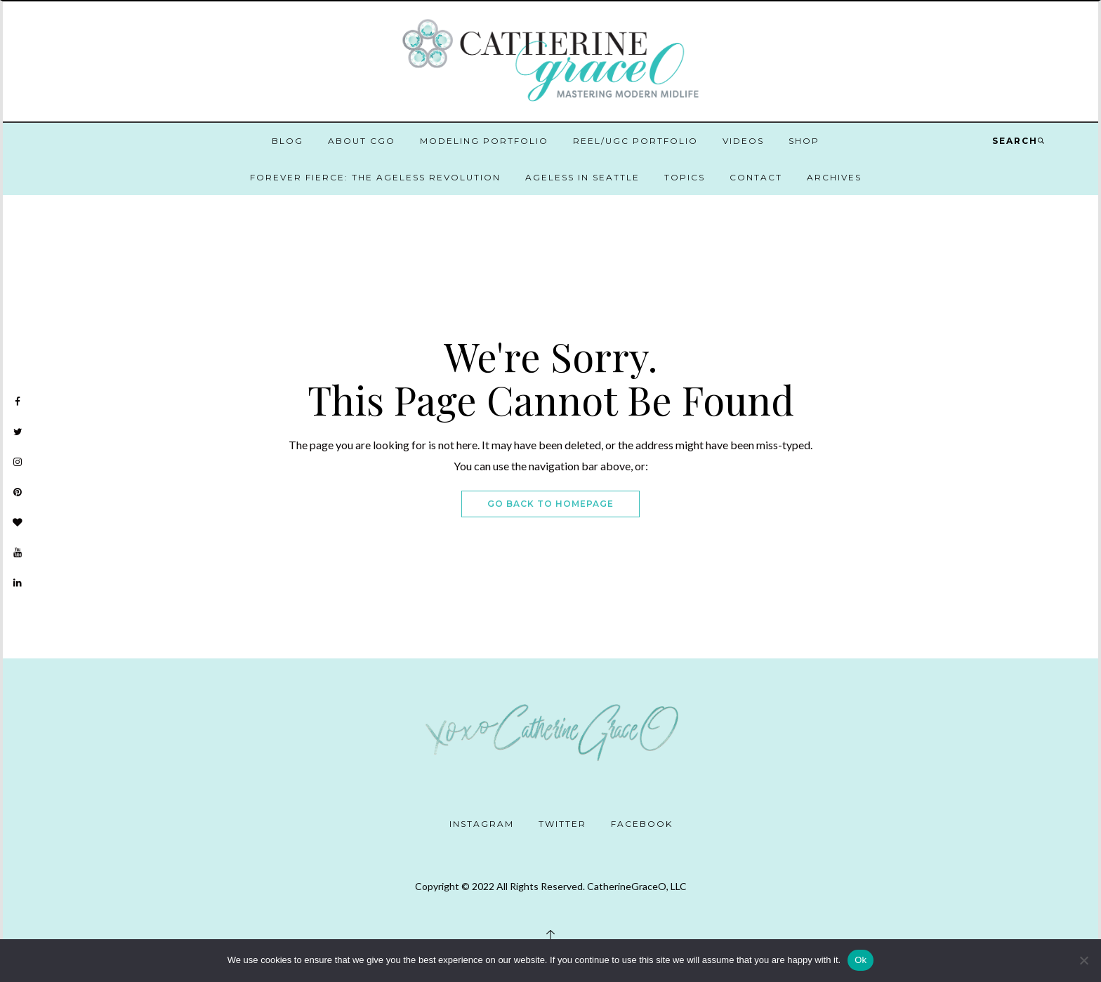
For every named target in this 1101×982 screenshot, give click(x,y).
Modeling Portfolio (484, 140)
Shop (804, 140)
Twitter (562, 823)
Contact (756, 177)
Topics (684, 177)
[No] (1083, 960)
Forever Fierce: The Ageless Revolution (375, 177)
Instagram (481, 823)
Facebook (642, 823)
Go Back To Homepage (550, 503)
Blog (287, 140)
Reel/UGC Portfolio (635, 140)
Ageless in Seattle (582, 177)
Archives (834, 177)
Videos (743, 140)
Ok (860, 960)
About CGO (361, 140)
